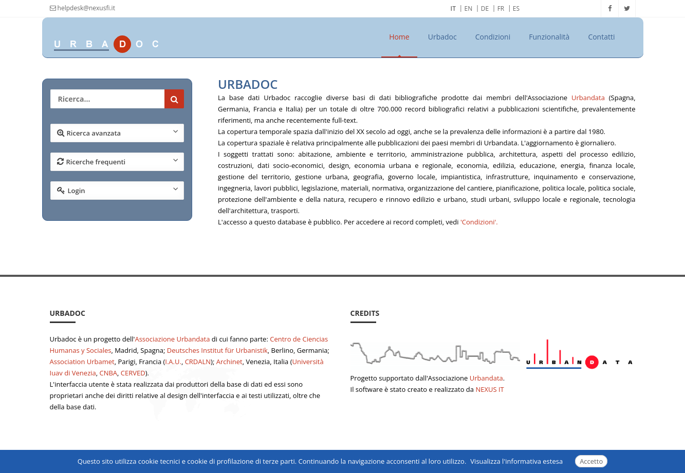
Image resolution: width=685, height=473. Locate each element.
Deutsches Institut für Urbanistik (217, 350)
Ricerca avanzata (118, 132)
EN (469, 8)
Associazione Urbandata (172, 339)
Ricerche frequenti (118, 161)
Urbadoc (442, 37)
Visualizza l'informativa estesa (516, 461)
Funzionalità (549, 37)
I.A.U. (173, 361)
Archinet (229, 361)
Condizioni (493, 37)
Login (118, 190)
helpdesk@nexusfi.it (82, 8)
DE (485, 8)
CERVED (133, 372)
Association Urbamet (82, 361)
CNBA (108, 372)
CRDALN (198, 361)
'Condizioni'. (479, 221)
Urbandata (588, 97)
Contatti (601, 37)
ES (516, 8)
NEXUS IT (489, 389)
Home (399, 37)
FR (501, 8)
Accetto (591, 461)
